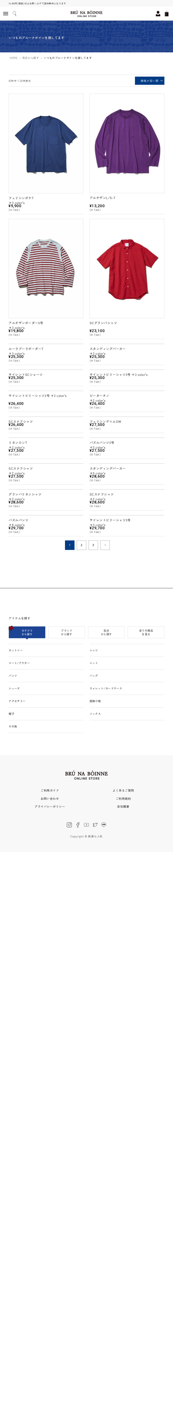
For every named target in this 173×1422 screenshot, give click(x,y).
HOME (13, 58)
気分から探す (30, 58)
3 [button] (93, 545)
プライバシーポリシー (49, 806)
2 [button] (81, 545)
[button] (105, 545)
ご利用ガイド (50, 790)
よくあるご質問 (123, 790)
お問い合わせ (50, 798)
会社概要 (123, 806)
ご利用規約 (123, 798)
